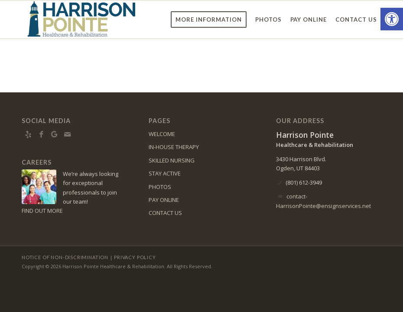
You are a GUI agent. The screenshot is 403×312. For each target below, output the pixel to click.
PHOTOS (160, 187)
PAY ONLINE (164, 200)
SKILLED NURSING (172, 160)
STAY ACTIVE (165, 173)
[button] (391, 19)
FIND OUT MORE (42, 210)
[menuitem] (208, 19)
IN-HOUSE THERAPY (174, 147)
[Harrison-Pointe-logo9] (81, 19)
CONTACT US (165, 213)
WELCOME (162, 134)
